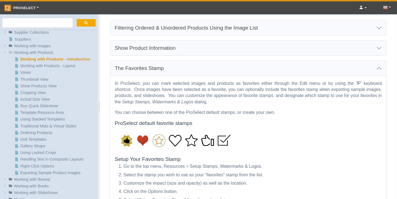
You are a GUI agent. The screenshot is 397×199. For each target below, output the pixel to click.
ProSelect (20, 8)
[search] (37, 23)
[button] (50, 32)
